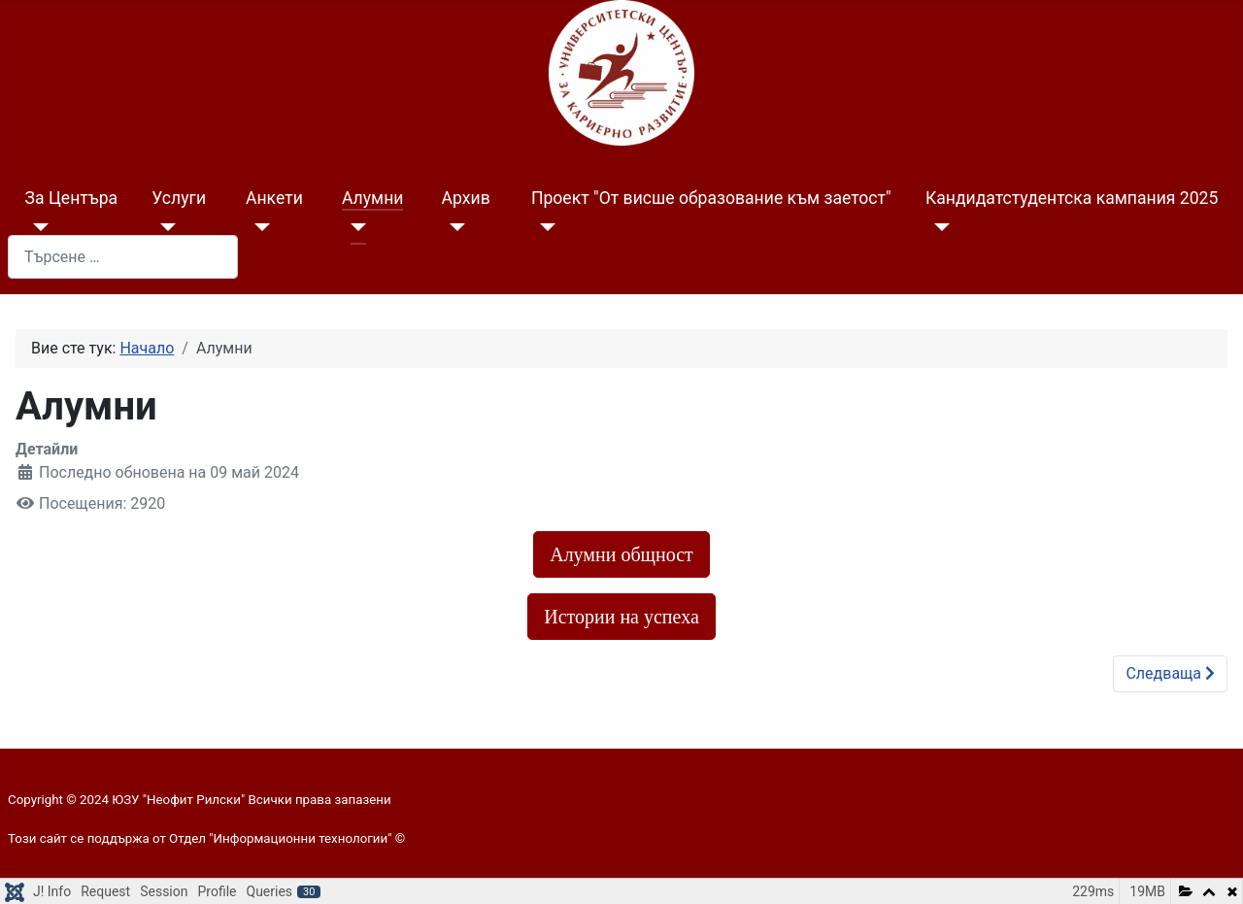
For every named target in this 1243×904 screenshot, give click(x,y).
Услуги (178, 198)
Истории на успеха (621, 616)
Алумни (372, 198)
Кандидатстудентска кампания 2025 (1071, 198)
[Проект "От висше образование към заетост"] (543, 227)
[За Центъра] (37, 227)
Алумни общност (621, 554)
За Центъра (71, 198)
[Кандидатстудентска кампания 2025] (937, 227)
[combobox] (123, 257)
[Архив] (454, 227)
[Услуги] (163, 227)
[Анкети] (258, 227)
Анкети (274, 198)
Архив (466, 198)
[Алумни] (354, 227)
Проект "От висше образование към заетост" (711, 198)
